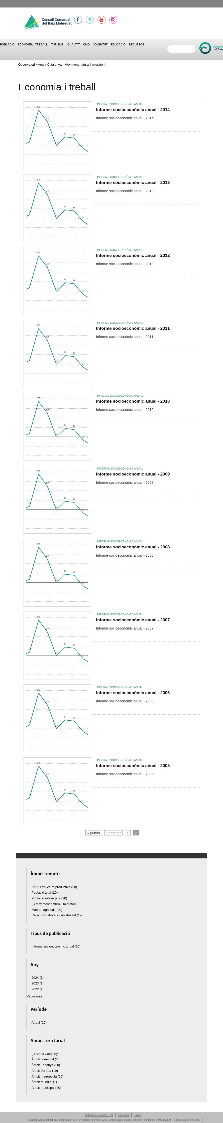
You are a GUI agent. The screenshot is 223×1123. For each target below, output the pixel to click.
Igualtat (73, 44)
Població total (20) (45, 892)
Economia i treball (33, 44)
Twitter (137, 1115)
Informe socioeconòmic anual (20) (56, 946)
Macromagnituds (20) (47, 910)
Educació (118, 44)
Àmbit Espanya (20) (46, 1065)
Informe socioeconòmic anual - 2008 (133, 546)
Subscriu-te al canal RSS (99, 1115)
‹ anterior (114, 833)
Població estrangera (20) (49, 898)
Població (7, 44)
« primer (93, 833)
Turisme (57, 44)
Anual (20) (39, 1022)
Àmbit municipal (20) (46, 1088)
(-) (34, 904)
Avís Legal (194, 1120)
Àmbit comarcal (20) (46, 1059)
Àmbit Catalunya (50, 64)
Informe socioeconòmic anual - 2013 (133, 182)
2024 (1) (38, 977)
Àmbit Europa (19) (45, 1071)
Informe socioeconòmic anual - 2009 (133, 474)
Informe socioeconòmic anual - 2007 (133, 619)
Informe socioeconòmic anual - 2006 (133, 692)
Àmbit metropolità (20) (48, 1076)
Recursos (136, 44)
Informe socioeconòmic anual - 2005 (133, 765)
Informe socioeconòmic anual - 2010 (133, 401)
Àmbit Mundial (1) (44, 1082)
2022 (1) (38, 989)
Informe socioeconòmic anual (120, 104)
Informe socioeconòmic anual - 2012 (133, 255)
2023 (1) (38, 983)
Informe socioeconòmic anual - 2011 (133, 328)
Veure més (34, 996)
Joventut (100, 44)
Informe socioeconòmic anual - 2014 (133, 109)
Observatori (26, 64)
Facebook (123, 1115)
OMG (86, 44)
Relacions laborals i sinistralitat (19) (57, 915)
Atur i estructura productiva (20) (54, 887)
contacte (149, 1120)
